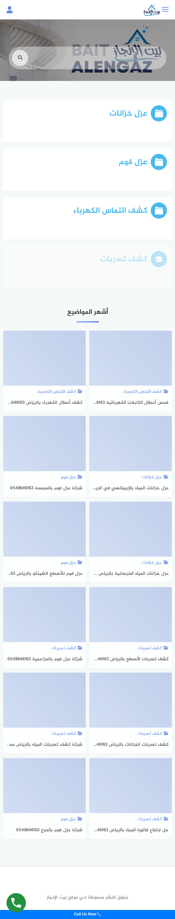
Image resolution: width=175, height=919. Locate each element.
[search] (20, 64)
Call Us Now (87, 914)
